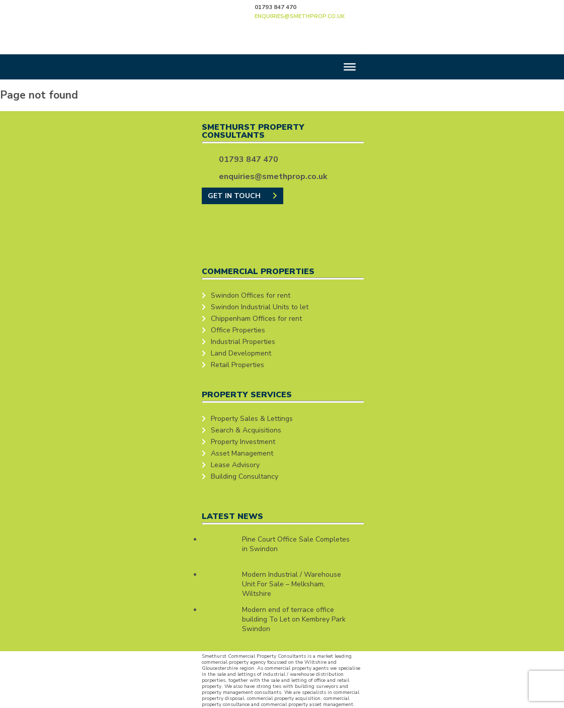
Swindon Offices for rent (250, 295)
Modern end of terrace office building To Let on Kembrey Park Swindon (294, 619)
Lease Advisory (235, 465)
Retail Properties (237, 365)
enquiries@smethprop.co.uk (300, 16)
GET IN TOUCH (242, 196)
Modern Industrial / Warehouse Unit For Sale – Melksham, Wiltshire (291, 584)
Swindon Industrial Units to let (259, 307)
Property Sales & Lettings (252, 418)
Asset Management (242, 453)
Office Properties (238, 330)
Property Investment (243, 442)
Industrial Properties (243, 341)
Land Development (241, 353)
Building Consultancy (244, 476)
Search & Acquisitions (246, 430)
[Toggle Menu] (350, 66)
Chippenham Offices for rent (256, 318)
